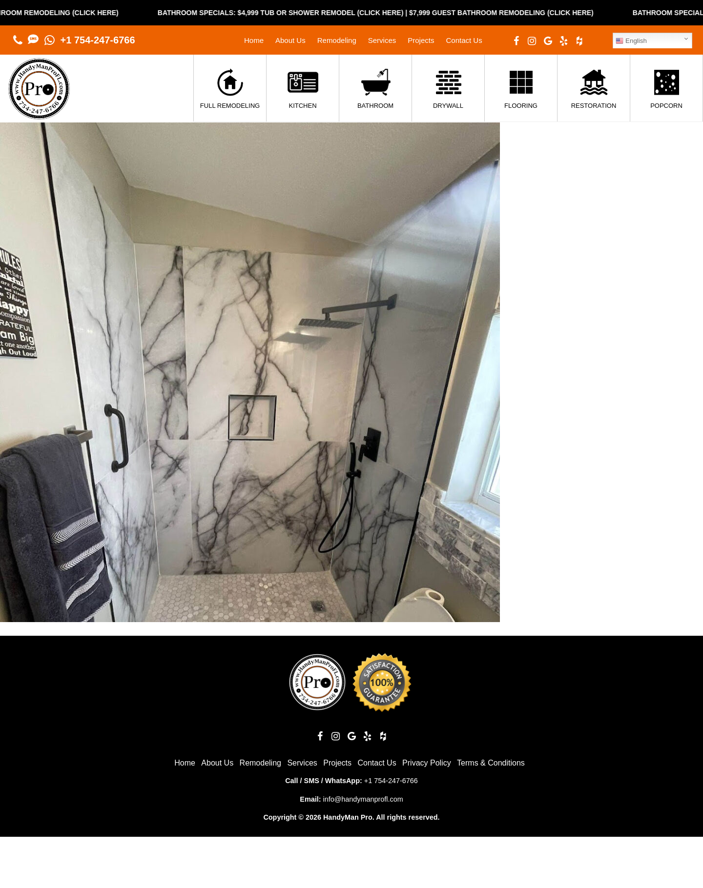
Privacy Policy (426, 763)
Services (382, 40)
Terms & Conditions (491, 763)
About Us (290, 40)
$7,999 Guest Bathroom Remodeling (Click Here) (518, 13)
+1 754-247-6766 (98, 40)
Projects (421, 40)
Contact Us (464, 40)
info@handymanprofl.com (363, 799)
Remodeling (336, 40)
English (631, 41)
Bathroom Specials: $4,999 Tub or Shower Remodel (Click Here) (297, 13)
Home (254, 40)
